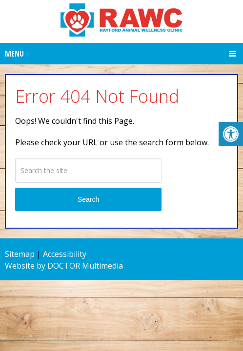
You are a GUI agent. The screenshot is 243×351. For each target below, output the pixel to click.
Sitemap (20, 254)
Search (88, 199)
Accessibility (64, 254)
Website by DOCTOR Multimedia (64, 265)
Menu (14, 53)
